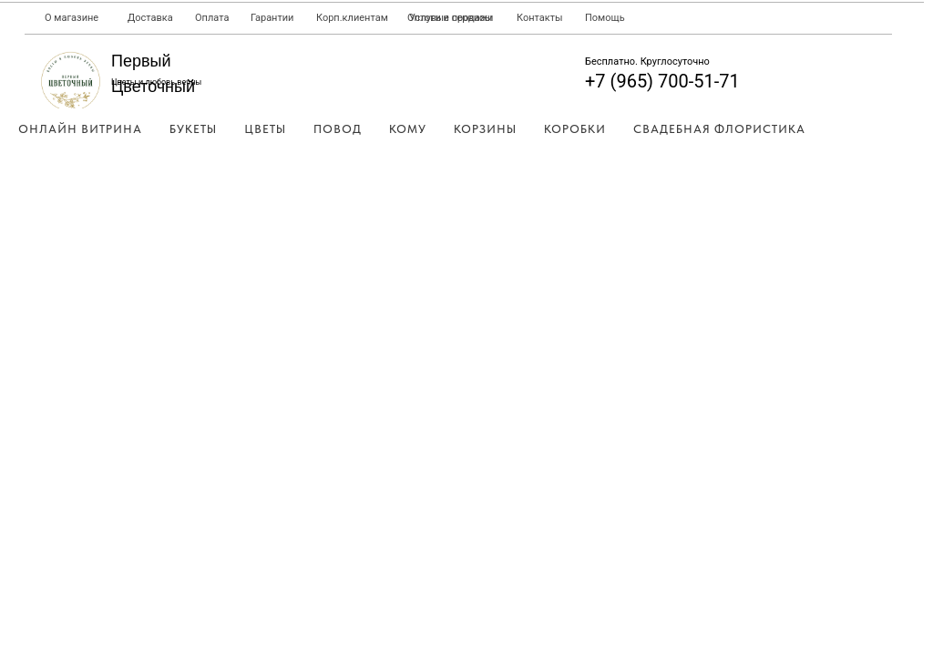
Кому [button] (407, 129)
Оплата (212, 18)
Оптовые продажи (450, 18)
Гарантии (272, 18)
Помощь (605, 18)
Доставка (150, 18)
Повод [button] (337, 129)
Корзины (485, 129)
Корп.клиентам (352, 18)
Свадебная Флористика (719, 129)
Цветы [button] (265, 129)
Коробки (575, 129)
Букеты (193, 129)
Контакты (540, 18)
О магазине (71, 18)
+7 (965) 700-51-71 (662, 81)
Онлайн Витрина (80, 129)
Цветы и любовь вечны (156, 82)
